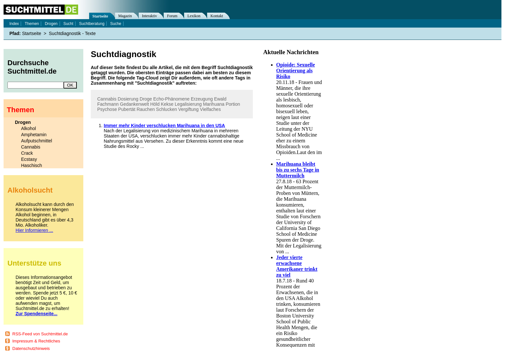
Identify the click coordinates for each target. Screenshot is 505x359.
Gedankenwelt (134, 104)
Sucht (68, 23)
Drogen (51, 23)
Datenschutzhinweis (31, 348)
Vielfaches (210, 109)
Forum (172, 16)
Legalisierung (188, 104)
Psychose (107, 109)
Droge (146, 99)
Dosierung (128, 99)
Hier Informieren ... (34, 230)
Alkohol (28, 128)
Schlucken (166, 109)
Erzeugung (202, 99)
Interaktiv (149, 16)
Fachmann (108, 104)
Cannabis (106, 99)
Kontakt (216, 16)
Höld (154, 104)
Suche (115, 23)
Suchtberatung (91, 23)
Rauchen (145, 109)
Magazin (125, 16)
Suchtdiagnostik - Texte (72, 33)
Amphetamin (34, 134)
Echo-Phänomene (171, 99)
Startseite (100, 16)
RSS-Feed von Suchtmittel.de (40, 333)
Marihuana (213, 104)
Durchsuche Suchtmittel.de (32, 67)
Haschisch (31, 165)
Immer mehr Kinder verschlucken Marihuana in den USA (164, 125)
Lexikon (193, 16)
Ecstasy (29, 159)
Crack (27, 153)
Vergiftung (188, 109)
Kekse (167, 104)
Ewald (220, 99)
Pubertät (126, 109)
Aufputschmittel (36, 140)
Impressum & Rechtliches (36, 341)
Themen (32, 23)
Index (14, 23)
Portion (233, 104)
